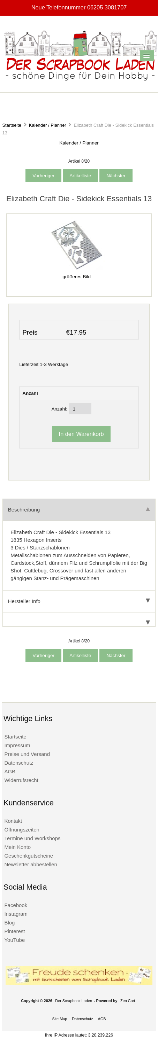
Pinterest (14, 931)
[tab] (79, 619)
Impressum (17, 745)
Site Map (59, 1019)
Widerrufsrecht (21, 780)
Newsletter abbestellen (30, 864)
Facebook (15, 905)
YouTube (14, 940)
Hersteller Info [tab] (79, 601)
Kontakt (13, 821)
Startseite (11, 125)
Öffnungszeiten (21, 830)
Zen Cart (127, 1001)
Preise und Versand (27, 754)
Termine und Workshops (32, 838)
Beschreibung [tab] (79, 510)
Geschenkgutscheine (28, 856)
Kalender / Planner (47, 125)
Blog (9, 922)
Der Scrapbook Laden (73, 1001)
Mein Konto (17, 847)
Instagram (16, 914)
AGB (9, 771)
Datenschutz (18, 763)
